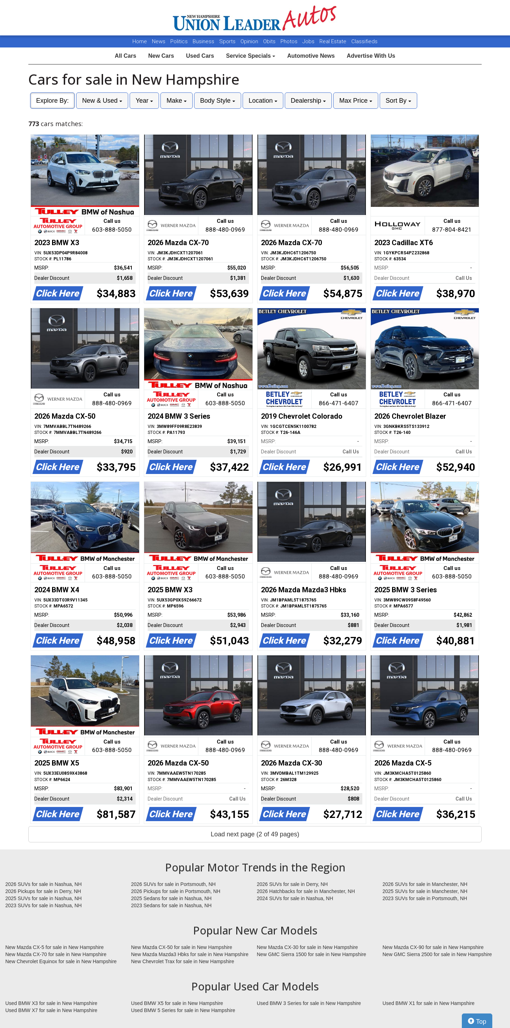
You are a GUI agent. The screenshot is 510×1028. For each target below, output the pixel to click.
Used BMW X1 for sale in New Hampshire (428, 1003)
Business (204, 41)
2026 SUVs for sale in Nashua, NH (43, 884)
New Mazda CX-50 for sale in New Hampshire (181, 947)
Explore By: (52, 100)
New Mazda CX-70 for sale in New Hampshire (56, 954)
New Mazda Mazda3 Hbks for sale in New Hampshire (189, 954)
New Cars (161, 56)
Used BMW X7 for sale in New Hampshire (51, 1010)
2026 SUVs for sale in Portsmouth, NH (173, 884)
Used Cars (200, 56)
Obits (270, 41)
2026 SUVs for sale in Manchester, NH (425, 884)
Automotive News (311, 56)
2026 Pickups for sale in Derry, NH (43, 891)
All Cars (125, 56)
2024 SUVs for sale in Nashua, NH (295, 898)
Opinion (250, 41)
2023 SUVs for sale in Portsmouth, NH (424, 898)
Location (263, 100)
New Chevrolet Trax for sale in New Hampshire (182, 961)
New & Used (102, 100)
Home (139, 41)
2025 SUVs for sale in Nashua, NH (43, 898)
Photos (289, 41)
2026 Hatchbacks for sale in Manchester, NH (306, 891)
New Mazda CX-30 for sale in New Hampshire (307, 947)
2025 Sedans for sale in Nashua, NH (171, 898)
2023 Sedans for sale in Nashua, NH (171, 905)
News (158, 41)
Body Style (217, 100)
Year (144, 100)
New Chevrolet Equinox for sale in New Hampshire (61, 961)
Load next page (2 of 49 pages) (255, 834)
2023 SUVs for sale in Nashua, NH (43, 905)
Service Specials (250, 56)
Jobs (309, 41)
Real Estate (333, 41)
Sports (228, 41)
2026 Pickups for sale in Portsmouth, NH (175, 891)
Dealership (308, 100)
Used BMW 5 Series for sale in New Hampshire (183, 1010)
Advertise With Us (371, 56)
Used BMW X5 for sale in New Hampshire (177, 1003)
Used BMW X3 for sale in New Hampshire (51, 1003)
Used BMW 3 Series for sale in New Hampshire (309, 1003)
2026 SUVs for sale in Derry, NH (292, 884)
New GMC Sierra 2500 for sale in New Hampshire (437, 954)
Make (176, 100)
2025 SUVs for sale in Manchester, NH (425, 891)
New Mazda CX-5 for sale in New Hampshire (54, 947)
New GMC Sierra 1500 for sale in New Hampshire (311, 954)
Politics (179, 41)
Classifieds (364, 41)
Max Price (355, 100)
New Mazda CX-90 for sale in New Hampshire (433, 947)
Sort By (398, 100)
